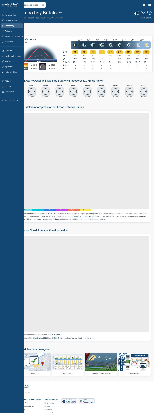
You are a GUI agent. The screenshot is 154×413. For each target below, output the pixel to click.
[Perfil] (143, 5)
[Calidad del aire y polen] (104, 348)
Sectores (29, 403)
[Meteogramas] (73, 348)
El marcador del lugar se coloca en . (51, 318)
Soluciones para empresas (37, 391)
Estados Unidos (42, 18)
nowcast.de (95, 208)
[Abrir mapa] (52, 5)
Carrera (56, 399)
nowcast (98, 322)
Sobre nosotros (59, 391)
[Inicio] (9, 5)
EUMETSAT (64, 322)
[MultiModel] (135, 348)
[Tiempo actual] (141, 14)
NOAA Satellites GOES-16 (50, 322)
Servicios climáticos (34, 399)
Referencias (57, 395)
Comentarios (58, 407)
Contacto (56, 403)
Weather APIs (31, 395)
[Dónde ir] (43, 348)
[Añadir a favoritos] (69, 13)
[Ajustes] (148, 5)
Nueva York (30, 18)
